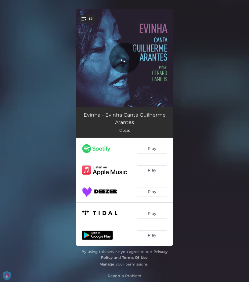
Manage (106, 264)
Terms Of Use (135, 257)
